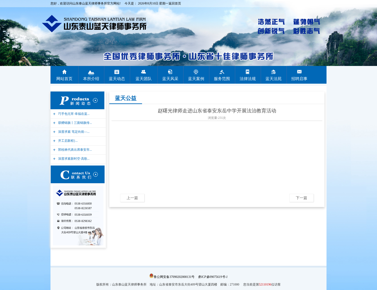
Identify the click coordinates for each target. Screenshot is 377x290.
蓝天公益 (125, 98)
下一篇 (301, 198)
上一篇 (132, 198)
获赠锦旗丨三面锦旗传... (74, 122)
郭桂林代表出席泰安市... (74, 149)
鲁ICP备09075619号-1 (213, 277)
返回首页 (175, 3)
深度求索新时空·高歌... (73, 158)
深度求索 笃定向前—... (73, 131)
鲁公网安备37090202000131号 (172, 277)
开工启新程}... (67, 140)
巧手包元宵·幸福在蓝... (73, 114)
